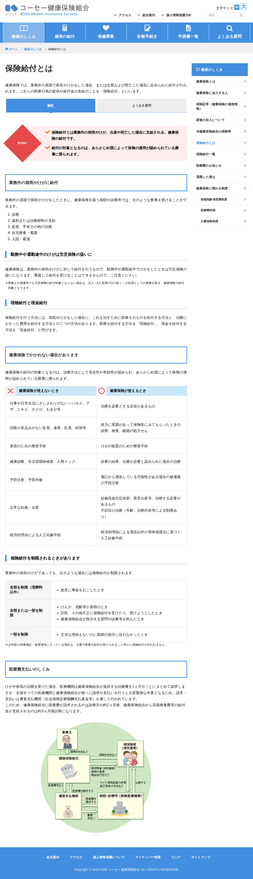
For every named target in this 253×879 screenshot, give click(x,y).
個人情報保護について (109, 857)
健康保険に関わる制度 (212, 188)
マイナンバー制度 (148, 857)
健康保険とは (205, 81)
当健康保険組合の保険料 (213, 131)
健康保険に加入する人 (212, 93)
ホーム (13, 49)
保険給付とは (205, 143)
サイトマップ (200, 857)
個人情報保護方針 (178, 15)
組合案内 (148, 15)
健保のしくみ (33, 49)
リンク (176, 857)
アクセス (125, 15)
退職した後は (205, 177)
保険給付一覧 (205, 154)
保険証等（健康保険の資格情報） (216, 106)
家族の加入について (210, 120)
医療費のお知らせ (209, 165)
